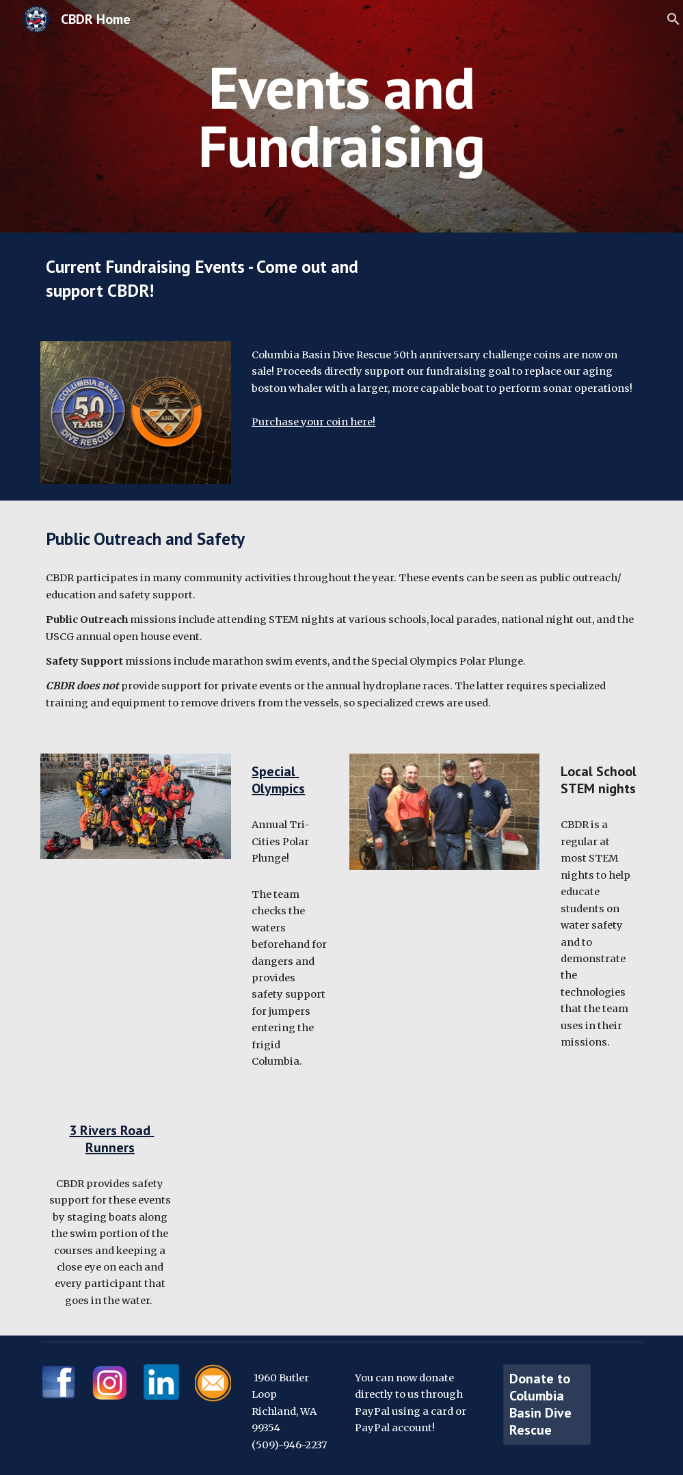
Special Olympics (278, 779)
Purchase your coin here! (313, 422)
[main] (341, 117)
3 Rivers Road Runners (111, 1138)
